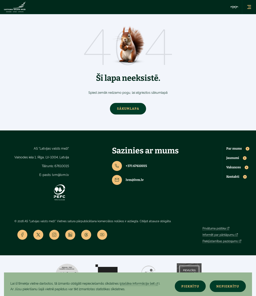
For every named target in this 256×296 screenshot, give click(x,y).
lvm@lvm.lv (60, 175)
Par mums (234, 148)
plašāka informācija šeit (137, 283)
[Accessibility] (234, 7)
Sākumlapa (128, 109)
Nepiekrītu (227, 286)
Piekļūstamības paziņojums (220, 241)
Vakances (233, 167)
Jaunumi (232, 158)
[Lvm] (15, 7)
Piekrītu (189, 286)
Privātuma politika (214, 228)
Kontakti (232, 176)
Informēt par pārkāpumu (218, 234)
